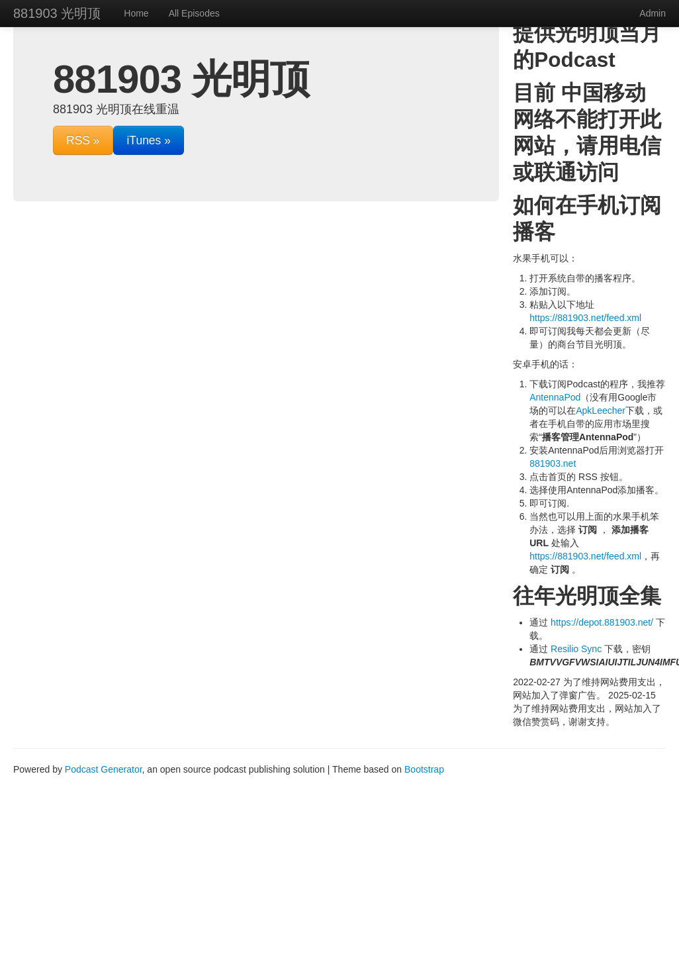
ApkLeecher (600, 410)
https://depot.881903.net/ (602, 622)
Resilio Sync (576, 649)
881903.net (552, 463)
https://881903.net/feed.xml (585, 318)
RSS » (83, 140)
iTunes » (148, 140)
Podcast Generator (103, 769)
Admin (652, 13)
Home (136, 13)
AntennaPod (554, 397)
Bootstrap (424, 769)
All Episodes (194, 13)
